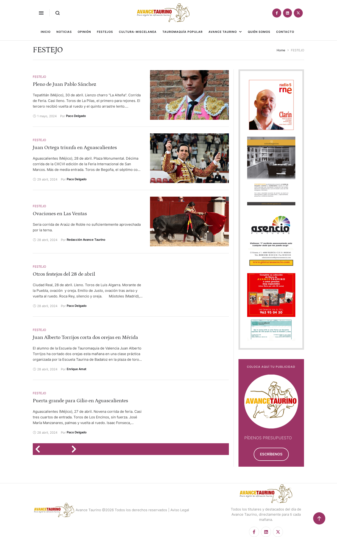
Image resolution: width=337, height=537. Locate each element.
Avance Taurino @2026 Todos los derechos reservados (121, 510)
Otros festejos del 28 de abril (64, 274)
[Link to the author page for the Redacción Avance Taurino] (86, 239)
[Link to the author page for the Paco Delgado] (76, 116)
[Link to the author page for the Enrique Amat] (76, 369)
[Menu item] (46, 32)
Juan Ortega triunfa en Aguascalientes (75, 147)
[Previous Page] (39, 449)
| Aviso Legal (178, 510)
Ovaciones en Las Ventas (60, 214)
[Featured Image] (189, 95)
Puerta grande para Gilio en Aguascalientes (80, 401)
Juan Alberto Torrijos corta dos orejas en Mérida (85, 337)
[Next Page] (75, 449)
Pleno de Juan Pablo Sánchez (64, 84)
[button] (41, 12)
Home (281, 50)
